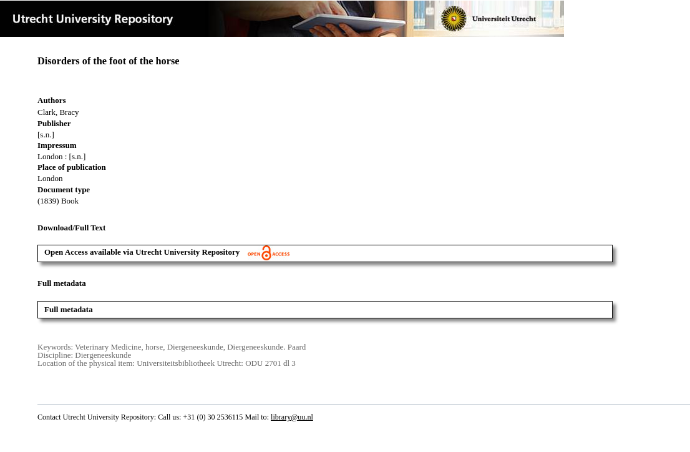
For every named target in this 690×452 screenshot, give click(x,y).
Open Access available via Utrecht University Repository (166, 252)
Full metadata (68, 309)
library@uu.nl (292, 417)
